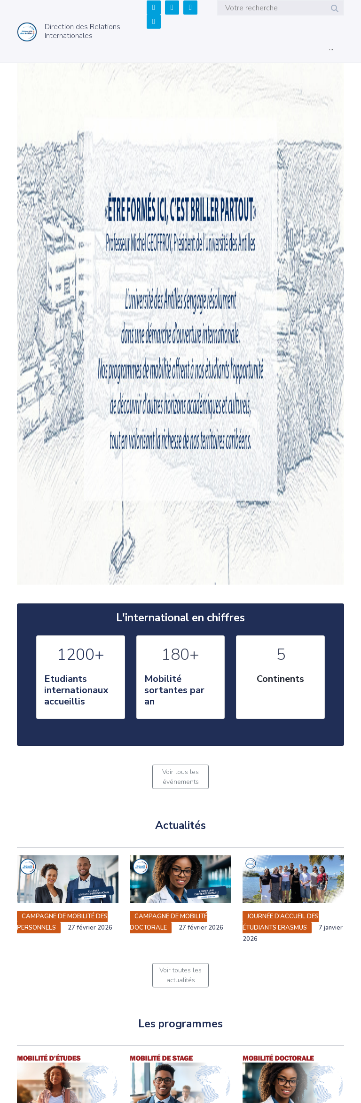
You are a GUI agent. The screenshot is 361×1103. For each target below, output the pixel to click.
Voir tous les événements (180, 776)
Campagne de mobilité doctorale (168, 922)
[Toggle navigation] (331, 49)
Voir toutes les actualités (180, 975)
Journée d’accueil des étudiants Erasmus (281, 922)
